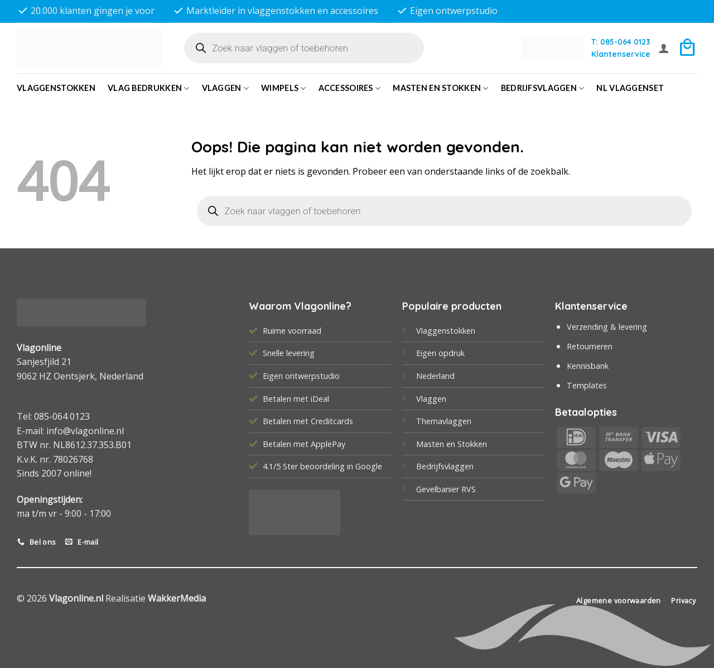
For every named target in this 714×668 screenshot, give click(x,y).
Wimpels (283, 88)
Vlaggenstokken (56, 88)
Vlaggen (225, 88)
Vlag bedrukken (149, 88)
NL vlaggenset (630, 88)
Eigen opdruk (440, 353)
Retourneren (589, 346)
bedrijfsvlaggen (543, 88)
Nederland (435, 376)
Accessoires (350, 88)
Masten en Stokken (440, 88)
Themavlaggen (443, 421)
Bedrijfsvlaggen (445, 466)
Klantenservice (620, 54)
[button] (663, 48)
